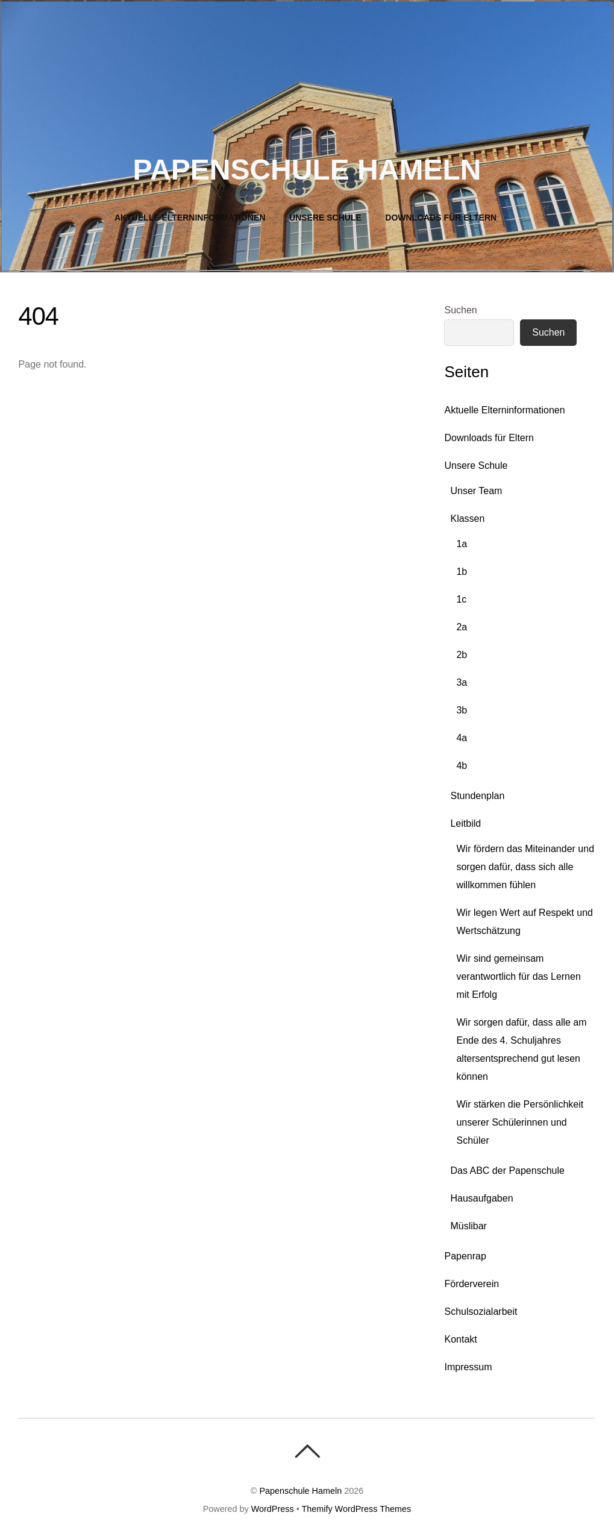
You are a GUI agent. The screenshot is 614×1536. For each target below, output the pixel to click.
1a (461, 544)
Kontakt (460, 1339)
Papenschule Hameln (300, 1491)
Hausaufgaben (481, 1198)
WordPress (272, 1509)
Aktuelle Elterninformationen (190, 217)
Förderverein (471, 1284)
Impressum (468, 1367)
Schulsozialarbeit (480, 1311)
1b (461, 571)
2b (461, 655)
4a (461, 738)
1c (461, 599)
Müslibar (468, 1226)
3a (461, 682)
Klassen (467, 518)
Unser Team (476, 491)
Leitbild (465, 823)
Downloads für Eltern (441, 217)
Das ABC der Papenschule (507, 1170)
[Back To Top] (307, 1451)
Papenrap (465, 1256)
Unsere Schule (325, 217)
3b (461, 710)
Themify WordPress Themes (356, 1509)
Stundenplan (477, 796)
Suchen (460, 310)
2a (461, 627)
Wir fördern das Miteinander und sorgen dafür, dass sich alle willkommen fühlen (525, 867)
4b (461, 765)
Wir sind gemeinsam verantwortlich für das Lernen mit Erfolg (518, 976)
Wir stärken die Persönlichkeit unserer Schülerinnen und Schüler (519, 1122)
